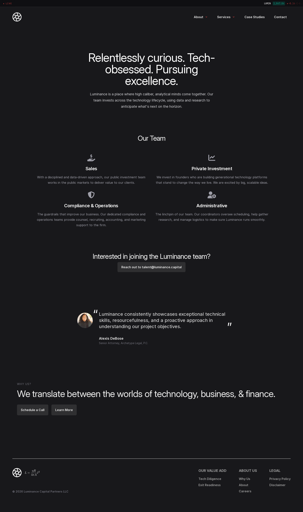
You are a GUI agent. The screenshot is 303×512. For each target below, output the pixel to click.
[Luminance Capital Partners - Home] (24, 17)
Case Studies (254, 17)
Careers (245, 491)
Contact (280, 17)
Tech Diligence (209, 479)
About (201, 17)
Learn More (64, 410)
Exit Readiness (209, 485)
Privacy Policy (280, 479)
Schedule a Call (32, 410)
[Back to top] (17, 472)
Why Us (244, 479)
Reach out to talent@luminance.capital (151, 267)
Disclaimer (277, 485)
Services (226, 17)
